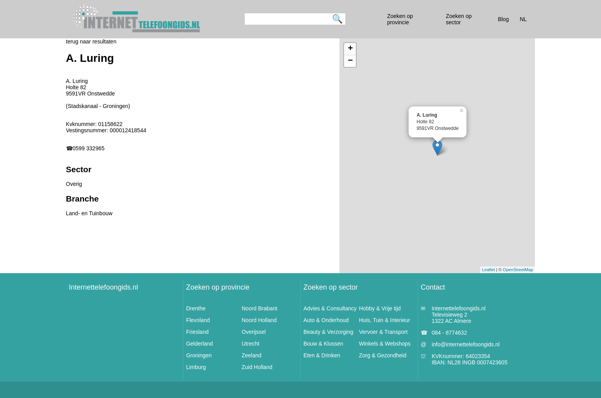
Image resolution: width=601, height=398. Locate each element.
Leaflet (488, 269)
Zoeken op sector (330, 287)
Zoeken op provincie (217, 287)
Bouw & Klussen (323, 343)
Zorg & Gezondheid (382, 355)
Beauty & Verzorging (328, 332)
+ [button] (350, 49)
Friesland (197, 332)
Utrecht (250, 343)
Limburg (196, 367)
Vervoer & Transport (383, 332)
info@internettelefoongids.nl (466, 344)
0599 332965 (89, 148)
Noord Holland (259, 320)
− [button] (350, 61)
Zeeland (252, 355)
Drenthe (196, 308)
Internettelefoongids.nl (103, 287)
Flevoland (198, 320)
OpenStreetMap (518, 269)
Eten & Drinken (321, 355)
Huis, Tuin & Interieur (384, 320)
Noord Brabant (259, 308)
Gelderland (199, 343)
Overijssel (254, 332)
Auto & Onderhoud (326, 320)
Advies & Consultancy (330, 308)
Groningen (199, 355)
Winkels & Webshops (385, 343)
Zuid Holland (257, 367)
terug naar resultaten (91, 41)
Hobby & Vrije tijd (380, 308)
